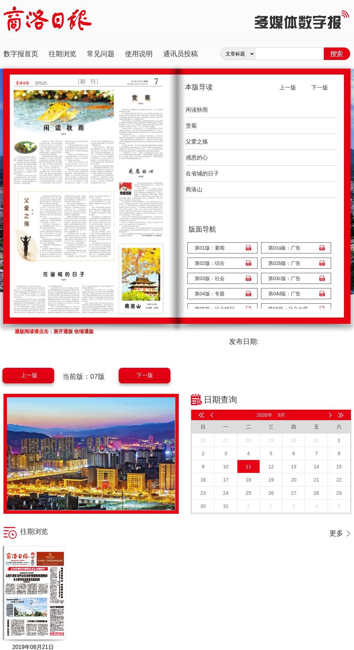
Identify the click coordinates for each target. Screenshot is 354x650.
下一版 (144, 375)
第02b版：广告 (284, 263)
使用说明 (139, 54)
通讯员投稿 (180, 54)
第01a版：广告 (284, 248)
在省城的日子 (202, 173)
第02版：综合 (210, 263)
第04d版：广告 (284, 293)
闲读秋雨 (197, 110)
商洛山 (194, 189)
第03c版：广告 (284, 278)
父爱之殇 (197, 142)
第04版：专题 (210, 293)
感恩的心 (197, 158)
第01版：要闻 (210, 248)
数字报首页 (20, 54)
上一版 (29, 375)
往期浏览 (62, 54)
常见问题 (101, 54)
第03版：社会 (210, 278)
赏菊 (191, 126)
